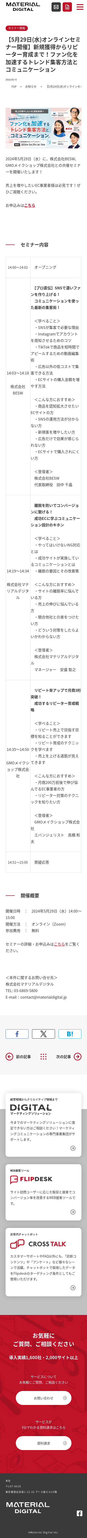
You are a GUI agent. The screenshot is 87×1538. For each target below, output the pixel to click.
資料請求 (67, 7)
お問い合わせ (56, 7)
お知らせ (31, 86)
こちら (59, 944)
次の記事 (63, 1056)
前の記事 (23, 1056)
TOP (14, 86)
